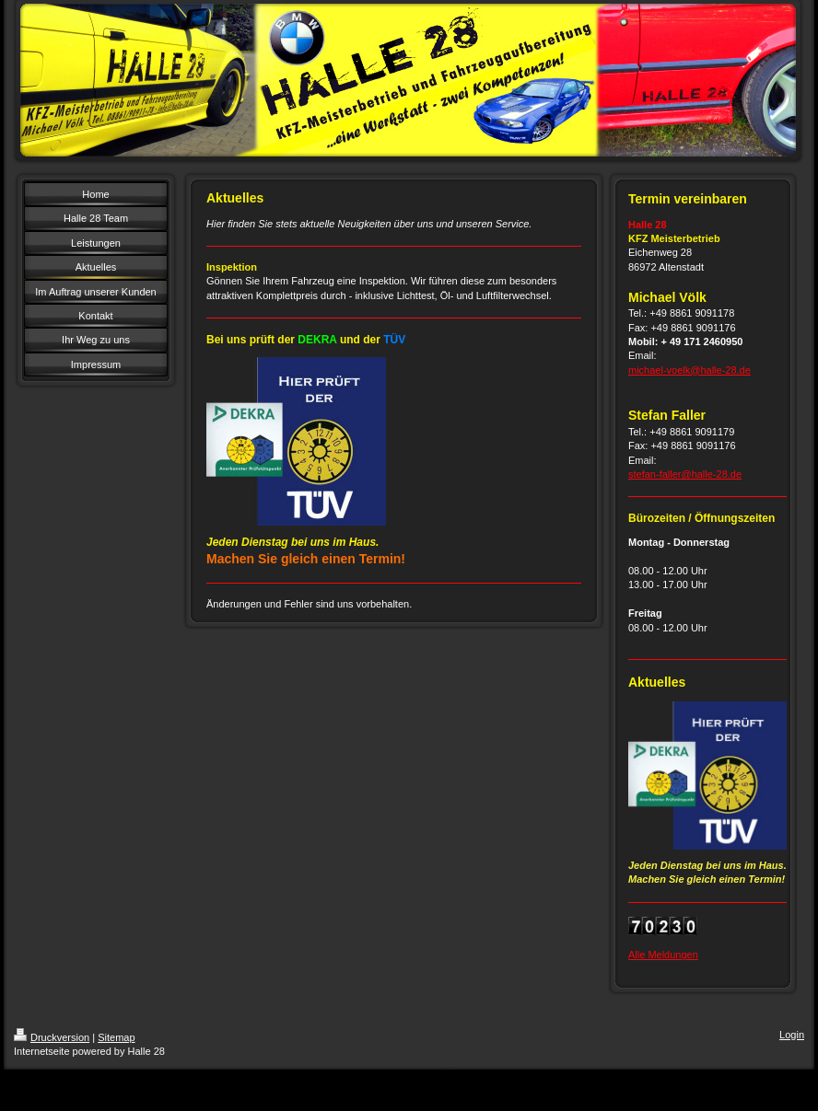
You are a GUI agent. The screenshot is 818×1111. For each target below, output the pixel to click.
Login (791, 1034)
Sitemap (116, 1037)
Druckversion (51, 1037)
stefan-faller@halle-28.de (685, 474)
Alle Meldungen (663, 954)
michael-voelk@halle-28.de (689, 370)
